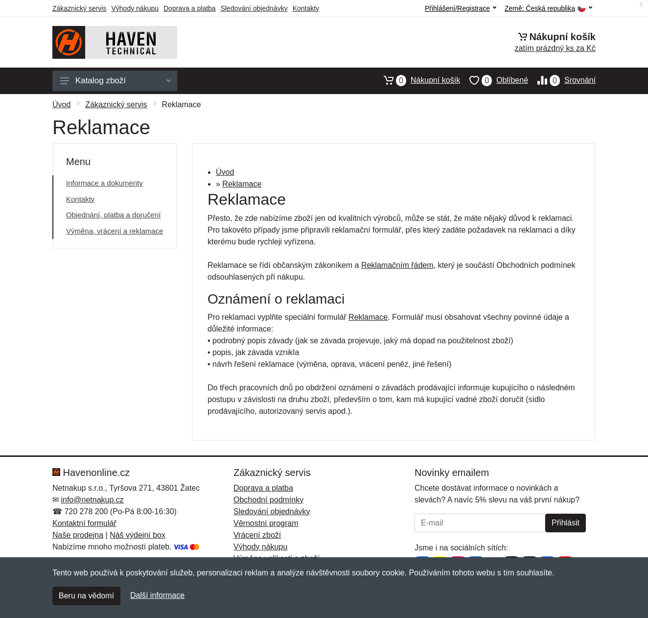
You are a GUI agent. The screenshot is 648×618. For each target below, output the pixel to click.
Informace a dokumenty (104, 183)
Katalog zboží (115, 80)
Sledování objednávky (254, 8)
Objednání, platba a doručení (113, 215)
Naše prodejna (77, 535)
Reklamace (241, 184)
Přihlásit (565, 523)
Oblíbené (494, 80)
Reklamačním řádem (397, 265)
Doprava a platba (189, 8)
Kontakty (306, 8)
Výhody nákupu (135, 8)
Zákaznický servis (79, 8)
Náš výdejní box (137, 535)
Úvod (61, 104)
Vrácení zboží (257, 535)
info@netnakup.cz (92, 500)
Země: (548, 8)
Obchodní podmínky (268, 500)
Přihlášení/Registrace (460, 8)
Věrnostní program (266, 523)
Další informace (157, 595)
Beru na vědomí (86, 596)
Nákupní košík (417, 80)
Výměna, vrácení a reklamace (114, 231)
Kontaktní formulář (84, 523)
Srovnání (562, 80)
